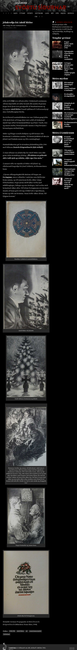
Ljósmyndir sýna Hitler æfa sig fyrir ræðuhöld (69, 55)
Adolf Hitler (20, 631)
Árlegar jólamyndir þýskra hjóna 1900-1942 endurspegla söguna (69, 69)
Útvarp (22, 13)
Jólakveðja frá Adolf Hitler (18, 22)
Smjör (63, 13)
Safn (15, 13)
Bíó (52, 13)
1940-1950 (12, 631)
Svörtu (30, 13)
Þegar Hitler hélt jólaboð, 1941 (68, 45)
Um (36, 17)
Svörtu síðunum (64, 22)
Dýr (57, 13)
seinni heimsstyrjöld (35, 631)
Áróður (71, 13)
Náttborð (39, 13)
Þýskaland (6, 634)
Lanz (47, 13)
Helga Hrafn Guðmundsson (16, 26)
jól (26, 631)
